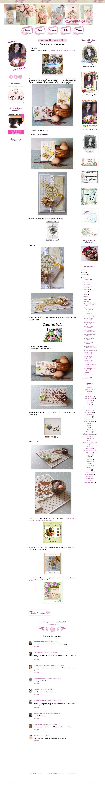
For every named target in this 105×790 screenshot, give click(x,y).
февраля (87, 378)
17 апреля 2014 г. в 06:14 (54, 700)
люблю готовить (89, 421)
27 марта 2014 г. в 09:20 (50, 652)
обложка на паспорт (89, 434)
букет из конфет (89, 398)
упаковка (89, 465)
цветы (89, 470)
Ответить (36, 646)
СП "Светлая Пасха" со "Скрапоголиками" (61, 50)
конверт (88, 414)
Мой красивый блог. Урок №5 (90, 357)
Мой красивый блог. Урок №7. (90, 323)
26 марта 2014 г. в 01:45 (52, 641)
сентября (87, 287)
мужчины (88, 430)
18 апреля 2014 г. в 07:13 (53, 713)
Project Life (89, 480)
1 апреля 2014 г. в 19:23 (57, 665)
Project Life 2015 (88, 483)
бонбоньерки (89, 396)
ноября (86, 282)
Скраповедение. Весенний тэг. (88, 308)
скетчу (49, 218)
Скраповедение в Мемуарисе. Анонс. (90, 346)
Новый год (89, 432)
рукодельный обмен (89, 450)
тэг (89, 463)
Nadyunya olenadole (40, 678)
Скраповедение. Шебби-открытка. (90, 331)
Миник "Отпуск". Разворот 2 (88, 353)
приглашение (89, 448)
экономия (89, 476)
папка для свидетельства (90, 442)
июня (86, 294)
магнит (89, 423)
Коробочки (89, 417)
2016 (84, 272)
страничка (89, 459)
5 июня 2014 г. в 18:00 (42, 735)
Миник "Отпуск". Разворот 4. (88, 327)
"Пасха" (66, 317)
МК (89, 427)
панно (89, 440)
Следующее (32, 773)
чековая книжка (89, 472)
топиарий (89, 461)
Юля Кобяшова (38, 652)
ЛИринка (36, 689)
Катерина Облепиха (40, 700)
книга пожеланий (89, 412)
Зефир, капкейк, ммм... (90, 350)
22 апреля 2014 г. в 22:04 (49, 724)
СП (57, 624)
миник (89, 425)
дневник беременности (90, 407)
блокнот (89, 394)
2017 (84, 270)
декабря (86, 279)
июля (86, 292)
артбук (89, 392)
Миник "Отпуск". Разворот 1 (88, 361)
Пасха (89, 446)
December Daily (89, 478)
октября (86, 284)
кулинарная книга (89, 419)
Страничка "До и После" (89, 338)
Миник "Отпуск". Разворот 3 (88, 342)
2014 (84, 277)
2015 (84, 275)
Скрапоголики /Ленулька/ (41, 665)
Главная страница (52, 773)
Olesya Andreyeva (39, 641)
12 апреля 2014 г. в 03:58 (54, 678)
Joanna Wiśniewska (39, 713)
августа (86, 289)
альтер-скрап (89, 389)
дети (88, 404)
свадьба (88, 452)
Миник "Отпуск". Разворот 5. (88, 319)
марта (86, 301)
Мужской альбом (89, 375)
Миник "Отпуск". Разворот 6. (88, 312)
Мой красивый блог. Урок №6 (90, 334)
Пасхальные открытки (90, 316)
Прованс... (87, 372)
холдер (89, 467)
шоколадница (89, 474)
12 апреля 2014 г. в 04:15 (47, 689)
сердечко (89, 455)
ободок (89, 436)
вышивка (89, 400)
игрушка (88, 410)
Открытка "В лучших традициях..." (90, 365)
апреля (86, 299)
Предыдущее (72, 773)
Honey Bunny (38, 724)
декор (88, 402)
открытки (53, 624)
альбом (89, 387)
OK (34, 735)
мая (85, 297)
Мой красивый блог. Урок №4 (90, 369)
